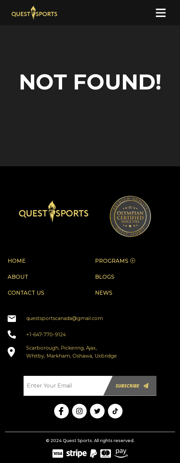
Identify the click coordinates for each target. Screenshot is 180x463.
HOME (17, 261)
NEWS (103, 293)
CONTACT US (26, 293)
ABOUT (18, 277)
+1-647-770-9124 (46, 335)
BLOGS (104, 277)
